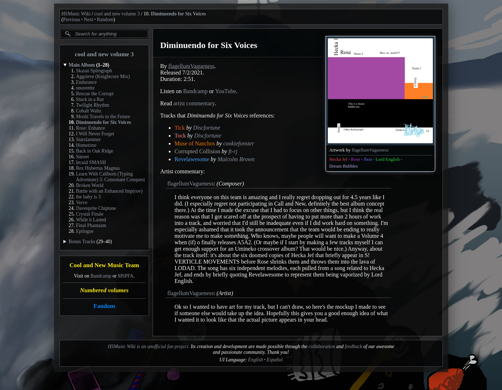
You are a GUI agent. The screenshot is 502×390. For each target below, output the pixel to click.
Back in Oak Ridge (94, 151)
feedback (353, 346)
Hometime (86, 145)
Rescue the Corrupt (95, 93)
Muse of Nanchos (194, 143)
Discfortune (206, 128)
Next (88, 19)
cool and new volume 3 (117, 13)
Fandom (104, 306)
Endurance (86, 82)
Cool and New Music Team (104, 265)
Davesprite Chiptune (96, 208)
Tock (180, 136)
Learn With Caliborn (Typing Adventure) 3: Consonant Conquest (110, 176)
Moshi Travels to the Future (103, 116)
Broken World (90, 185)
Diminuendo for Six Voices (178, 13)
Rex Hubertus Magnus (98, 168)
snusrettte (85, 88)
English (255, 359)
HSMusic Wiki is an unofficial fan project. (149, 346)
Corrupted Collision (197, 151)
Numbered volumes (104, 290)
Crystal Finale (90, 214)
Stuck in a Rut (90, 99)
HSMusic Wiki (76, 13)
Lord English (388, 159)
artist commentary (193, 103)
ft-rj (232, 151)
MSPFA (125, 276)
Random (105, 19)
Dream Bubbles (343, 166)
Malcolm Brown (235, 159)
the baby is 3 (88, 196)
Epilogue (85, 231)
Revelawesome (191, 159)
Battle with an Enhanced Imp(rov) (109, 191)
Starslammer (88, 139)
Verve (81, 202)
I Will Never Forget (95, 133)
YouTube (225, 91)
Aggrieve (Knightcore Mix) (103, 76)
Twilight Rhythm (92, 105)
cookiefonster (238, 143)
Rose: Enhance (90, 128)
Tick (179, 128)
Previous (71, 19)
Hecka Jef (338, 159)
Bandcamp (100, 276)
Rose (355, 159)
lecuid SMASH (91, 162)
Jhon (367, 159)
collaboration (322, 346)
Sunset (82, 156)
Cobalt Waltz (88, 111)
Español (275, 359)
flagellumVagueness (370, 150)
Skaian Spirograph (94, 70)
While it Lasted (91, 219)
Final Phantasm (91, 225)
